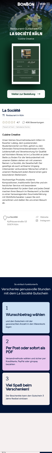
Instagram (43, 220)
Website (42, 217)
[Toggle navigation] (44, 4)
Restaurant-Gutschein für (26, 28)
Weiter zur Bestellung (23, 94)
